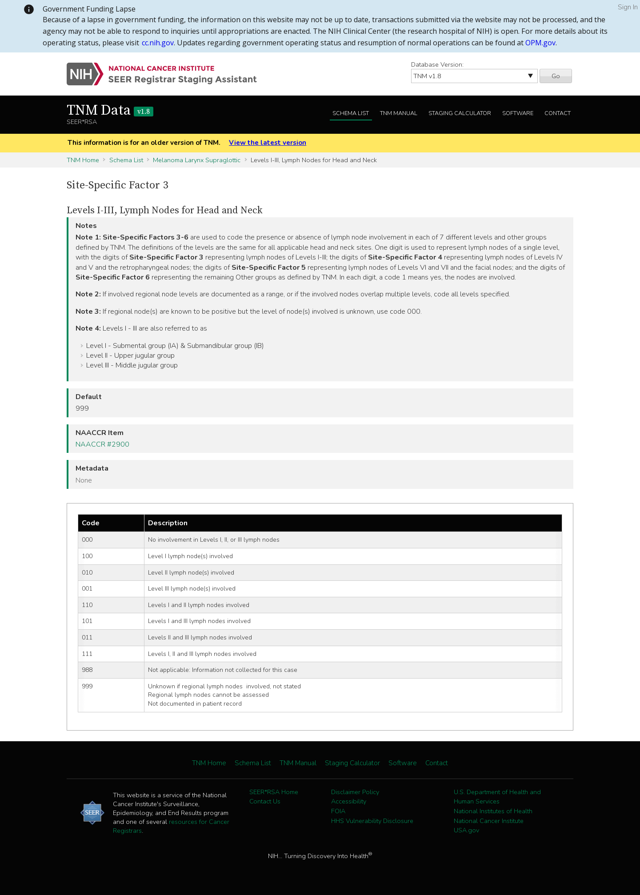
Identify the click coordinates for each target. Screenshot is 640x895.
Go (556, 76)
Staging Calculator (459, 113)
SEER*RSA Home (273, 791)
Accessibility (348, 801)
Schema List (350, 113)
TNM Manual (398, 113)
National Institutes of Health (493, 811)
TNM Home (83, 160)
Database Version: (437, 64)
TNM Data (110, 111)
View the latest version (267, 142)
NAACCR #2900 (102, 444)
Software (517, 113)
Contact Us (264, 801)
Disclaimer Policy (355, 791)
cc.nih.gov (158, 43)
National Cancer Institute (489, 820)
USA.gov (466, 830)
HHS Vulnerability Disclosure (372, 820)
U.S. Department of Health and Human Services (497, 796)
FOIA (338, 811)
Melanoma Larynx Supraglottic (196, 160)
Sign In (628, 7)
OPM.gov (540, 43)
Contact (557, 113)
